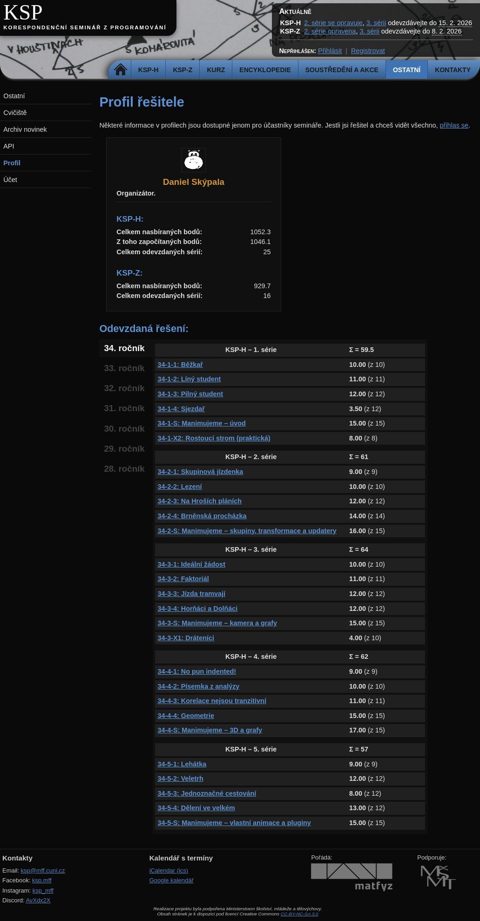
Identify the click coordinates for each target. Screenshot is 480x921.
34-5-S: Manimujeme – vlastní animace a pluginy (234, 822)
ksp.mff (42, 880)
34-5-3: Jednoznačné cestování (206, 793)
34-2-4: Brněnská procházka (201, 516)
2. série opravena (330, 31)
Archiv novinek (25, 129)
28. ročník (124, 469)
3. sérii (376, 23)
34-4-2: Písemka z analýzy (198, 686)
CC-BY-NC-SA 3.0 (299, 913)
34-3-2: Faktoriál (183, 578)
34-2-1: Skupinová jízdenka (200, 471)
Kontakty (453, 70)
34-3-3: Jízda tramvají (191, 593)
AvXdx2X (38, 900)
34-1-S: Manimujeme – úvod (201, 423)
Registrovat (368, 50)
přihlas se (453, 125)
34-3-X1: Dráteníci (185, 638)
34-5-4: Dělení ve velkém (196, 808)
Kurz (216, 70)
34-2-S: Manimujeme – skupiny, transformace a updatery (246, 531)
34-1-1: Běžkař (180, 364)
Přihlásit (330, 50)
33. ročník (124, 368)
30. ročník (124, 428)
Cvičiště (15, 112)
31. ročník (124, 408)
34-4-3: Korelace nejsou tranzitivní (211, 700)
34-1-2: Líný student (189, 379)
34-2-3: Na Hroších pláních (199, 501)
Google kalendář (171, 880)
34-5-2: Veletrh (180, 778)
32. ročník (124, 388)
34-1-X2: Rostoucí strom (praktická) (213, 438)
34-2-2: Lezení (179, 486)
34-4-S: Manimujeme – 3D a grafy (209, 730)
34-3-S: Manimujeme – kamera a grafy (217, 623)
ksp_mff (43, 890)
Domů (121, 70)
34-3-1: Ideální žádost (191, 564)
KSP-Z (182, 70)
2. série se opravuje (333, 23)
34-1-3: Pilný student (190, 394)
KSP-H (148, 70)
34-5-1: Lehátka (181, 764)
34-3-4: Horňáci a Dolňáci (197, 608)
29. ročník (124, 449)
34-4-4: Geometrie (185, 715)
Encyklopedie (265, 70)
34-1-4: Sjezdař (181, 409)
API (8, 146)
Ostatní (406, 70)
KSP (23, 12)
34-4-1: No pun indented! (196, 671)
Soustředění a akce (342, 70)
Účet (10, 179)
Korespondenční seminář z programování (84, 27)
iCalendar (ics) (169, 870)
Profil (11, 163)
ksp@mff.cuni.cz (43, 870)
